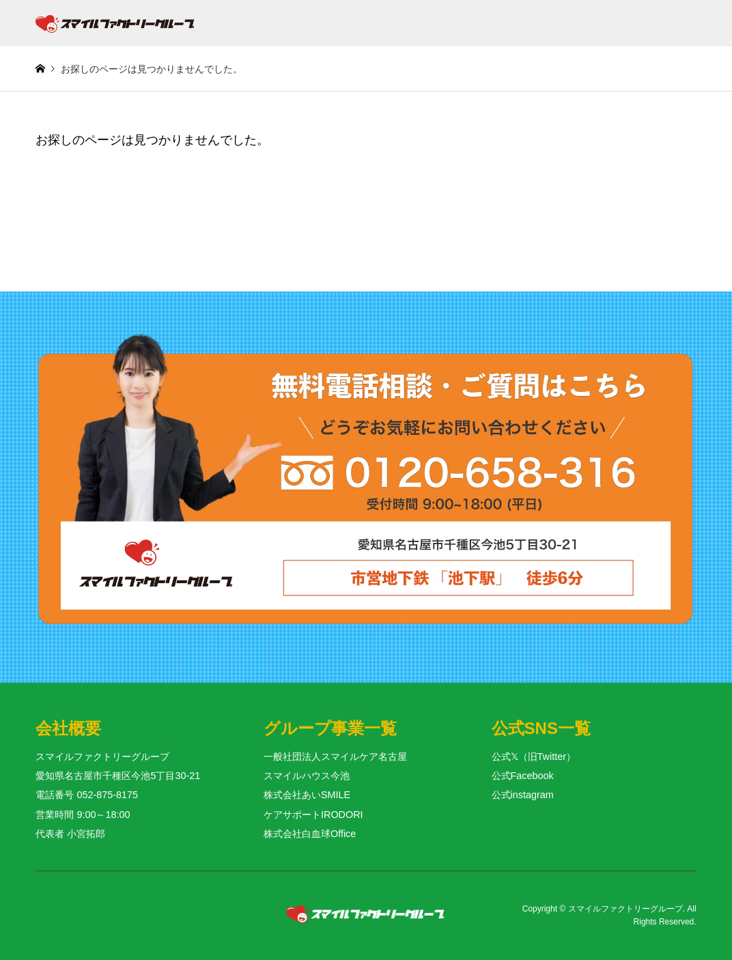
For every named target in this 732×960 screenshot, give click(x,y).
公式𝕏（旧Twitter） (534, 756)
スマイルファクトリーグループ (625, 909)
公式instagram (523, 794)
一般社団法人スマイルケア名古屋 (335, 756)
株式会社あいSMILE (307, 794)
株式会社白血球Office (310, 833)
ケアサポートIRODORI (313, 814)
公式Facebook (523, 775)
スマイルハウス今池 (307, 775)
